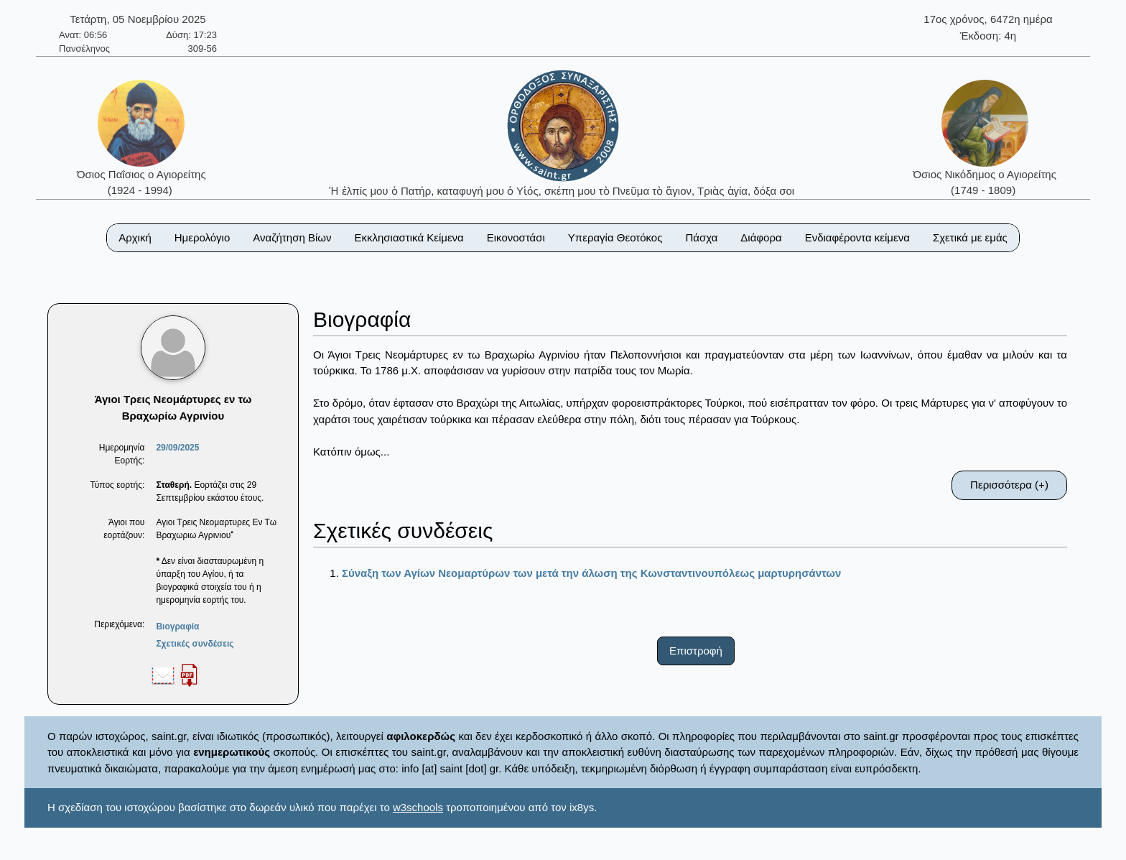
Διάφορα (760, 237)
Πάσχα (701, 237)
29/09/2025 (177, 448)
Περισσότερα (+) (1009, 484)
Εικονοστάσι (516, 237)
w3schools (418, 807)
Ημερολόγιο (203, 237)
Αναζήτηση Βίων (292, 237)
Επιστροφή (695, 650)
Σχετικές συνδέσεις (194, 644)
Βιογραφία (177, 626)
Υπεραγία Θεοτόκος (615, 237)
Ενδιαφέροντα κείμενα (857, 237)
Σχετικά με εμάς (970, 237)
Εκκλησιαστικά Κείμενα (408, 237)
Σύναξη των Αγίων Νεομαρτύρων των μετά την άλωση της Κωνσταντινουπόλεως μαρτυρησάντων (591, 573)
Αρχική (135, 237)
